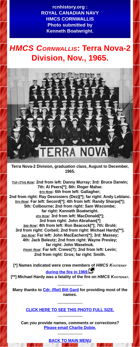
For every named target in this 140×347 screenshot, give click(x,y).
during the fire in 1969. (67, 272)
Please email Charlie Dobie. (70, 327)
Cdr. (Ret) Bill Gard (61, 290)
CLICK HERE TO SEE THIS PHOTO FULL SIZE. (70, 310)
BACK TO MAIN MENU (70, 340)
